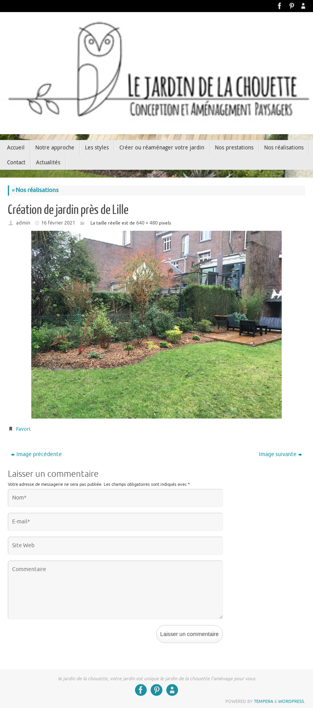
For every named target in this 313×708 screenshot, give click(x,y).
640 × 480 (147, 222)
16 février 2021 (58, 222)
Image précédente (36, 454)
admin (23, 222)
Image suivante (280, 454)
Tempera (263, 701)
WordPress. (291, 701)
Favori (23, 429)
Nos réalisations (35, 190)
